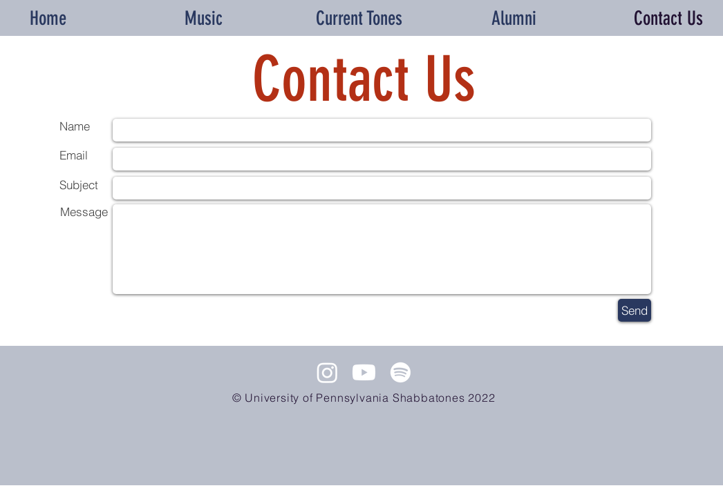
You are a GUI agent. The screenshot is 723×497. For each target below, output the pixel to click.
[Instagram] (327, 372)
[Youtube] (363, 372)
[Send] (634, 310)
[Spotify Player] (363, 443)
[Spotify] (400, 372)
